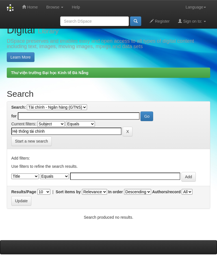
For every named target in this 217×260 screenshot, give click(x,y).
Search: (18, 107)
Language (196, 7)
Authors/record (166, 192)
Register (160, 21)
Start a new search (31, 141)
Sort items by (68, 192)
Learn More (20, 57)
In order (115, 192)
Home (30, 7)
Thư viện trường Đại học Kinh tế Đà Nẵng (49, 72)
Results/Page (23, 192)
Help (76, 7)
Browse (55, 7)
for (14, 116)
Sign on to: (192, 21)
